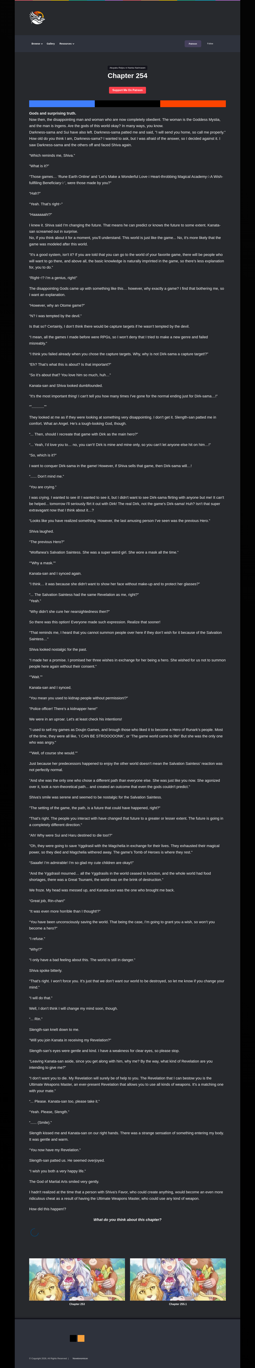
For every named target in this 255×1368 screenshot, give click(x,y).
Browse (36, 43)
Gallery (51, 43)
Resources (66, 43)
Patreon (193, 43)
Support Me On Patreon (127, 90)
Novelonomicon (80, 1358)
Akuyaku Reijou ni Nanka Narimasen (127, 68)
